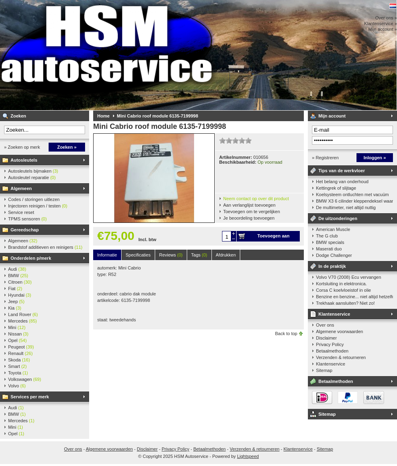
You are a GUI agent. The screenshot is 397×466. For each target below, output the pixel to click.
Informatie (107, 254)
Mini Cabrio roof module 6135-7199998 (157, 115)
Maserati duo (329, 248)
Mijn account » (382, 29)
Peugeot (21, 346)
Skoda (19, 359)
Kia (14, 308)
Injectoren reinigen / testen (37, 205)
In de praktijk (332, 266)
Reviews (171, 254)
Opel (17, 340)
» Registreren (325, 157)
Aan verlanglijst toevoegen (249, 205)
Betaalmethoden (332, 350)
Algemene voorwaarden (339, 331)
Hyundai (19, 295)
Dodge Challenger (334, 255)
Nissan (18, 333)
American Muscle (333, 229)
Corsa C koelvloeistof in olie (343, 290)
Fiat (15, 288)
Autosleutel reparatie (31, 177)
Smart (17, 366)
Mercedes (22, 321)
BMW (18, 275)
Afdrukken (226, 254)
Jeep (16, 301)
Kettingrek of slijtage (336, 188)
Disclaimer (326, 338)
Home (103, 115)
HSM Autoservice (107, 55)
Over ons (325, 325)
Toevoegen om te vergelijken (251, 211)
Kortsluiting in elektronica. (341, 283)
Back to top (286, 333)
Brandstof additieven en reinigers (45, 247)
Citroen (20, 282)
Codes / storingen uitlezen (34, 199)
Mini (17, 327)
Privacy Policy (330, 344)
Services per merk (30, 396)
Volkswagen (24, 379)
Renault (20, 353)
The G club (327, 235)
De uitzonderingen (337, 218)
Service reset (21, 212)
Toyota (18, 372)
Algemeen (21, 188)
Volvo (17, 385)
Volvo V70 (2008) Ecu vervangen (348, 277)
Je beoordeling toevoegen (249, 218)
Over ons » (386, 17)
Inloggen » (375, 157)
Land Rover (23, 314)
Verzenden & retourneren (341, 357)
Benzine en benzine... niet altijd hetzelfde (354, 296)
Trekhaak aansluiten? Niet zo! (345, 303)
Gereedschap (25, 229)
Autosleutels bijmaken (33, 171)
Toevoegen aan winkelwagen (273, 237)
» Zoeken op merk (22, 147)
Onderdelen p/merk (31, 258)
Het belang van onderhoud (342, 181)
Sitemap (324, 370)
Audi (17, 269)
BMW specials (330, 242)
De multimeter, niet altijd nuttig (346, 207)
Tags (199, 254)
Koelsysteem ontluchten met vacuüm (352, 194)
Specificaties (138, 254)
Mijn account (332, 115)
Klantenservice (334, 314)
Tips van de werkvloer (341, 170)
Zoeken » (67, 147)
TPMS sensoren (27, 218)
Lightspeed (248, 456)
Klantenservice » (380, 23)
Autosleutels (24, 160)
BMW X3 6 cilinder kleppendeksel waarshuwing (354, 201)
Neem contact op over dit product (256, 198)
